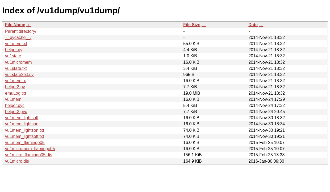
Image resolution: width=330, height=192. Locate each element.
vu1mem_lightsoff (21, 117)
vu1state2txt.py (19, 74)
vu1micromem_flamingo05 (30, 148)
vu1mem (13, 99)
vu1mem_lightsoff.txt (24, 136)
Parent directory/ (20, 31)
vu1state (13, 56)
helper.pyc (14, 105)
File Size (191, 24)
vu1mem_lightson (21, 124)
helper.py (13, 49)
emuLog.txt (15, 93)
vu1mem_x (15, 80)
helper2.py (15, 87)
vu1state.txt (16, 68)
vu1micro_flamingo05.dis (28, 155)
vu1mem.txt (16, 43)
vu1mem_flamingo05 (25, 142)
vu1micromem (18, 62)
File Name (15, 24)
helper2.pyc (16, 111)
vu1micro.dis (17, 161)
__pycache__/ (18, 37)
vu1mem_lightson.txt (24, 130)
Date (253, 24)
